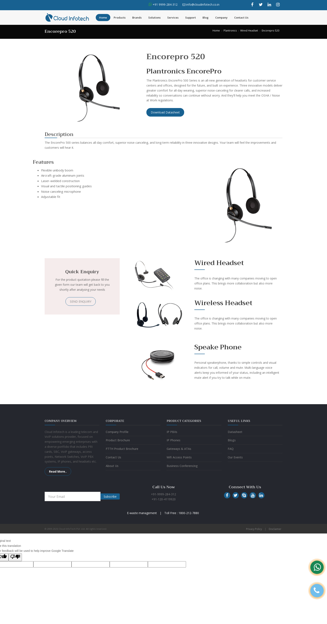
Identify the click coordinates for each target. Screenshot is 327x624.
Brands (137, 17)
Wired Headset (249, 30)
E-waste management (142, 513)
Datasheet (235, 432)
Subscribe (110, 496)
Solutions (154, 17)
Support (190, 17)
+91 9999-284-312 (164, 4)
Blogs (232, 440)
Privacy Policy (254, 529)
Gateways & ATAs (179, 449)
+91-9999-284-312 (163, 494)
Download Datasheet (165, 112)
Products (120, 17)
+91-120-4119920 (164, 499)
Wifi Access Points (179, 457)
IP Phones (173, 440)
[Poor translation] (15, 557)
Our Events (235, 457)
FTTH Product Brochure (122, 449)
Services (173, 17)
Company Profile (117, 432)
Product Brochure (118, 440)
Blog (205, 17)
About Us (112, 466)
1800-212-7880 (189, 513)
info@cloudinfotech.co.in (202, 4)
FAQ (231, 449)
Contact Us (241, 17)
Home (103, 17)
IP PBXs (172, 432)
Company (221, 17)
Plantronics (230, 30)
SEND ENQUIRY (80, 301)
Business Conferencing (182, 466)
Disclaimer (275, 529)
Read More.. (58, 471)
